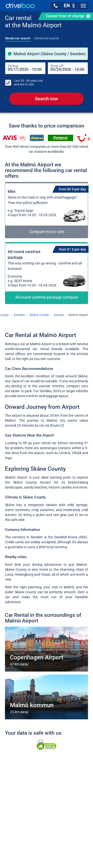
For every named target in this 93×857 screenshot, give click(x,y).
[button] (56, 5)
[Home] (20, 5)
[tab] (18, 37)
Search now (46, 99)
